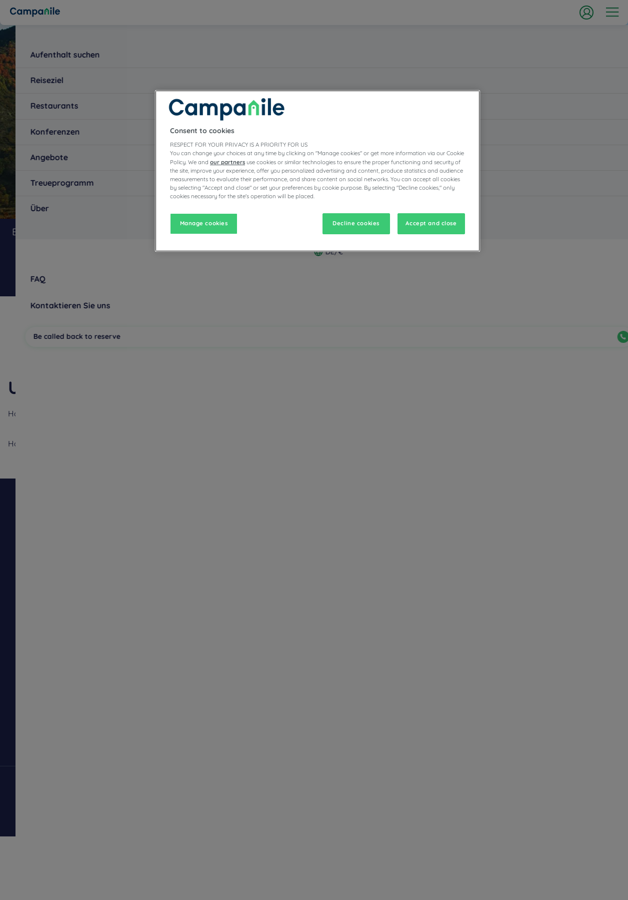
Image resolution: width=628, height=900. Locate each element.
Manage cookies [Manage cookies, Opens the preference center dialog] (204, 223)
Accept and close (431, 223)
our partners (227, 162)
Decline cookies (356, 223)
